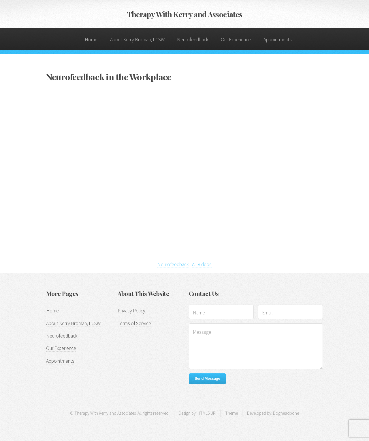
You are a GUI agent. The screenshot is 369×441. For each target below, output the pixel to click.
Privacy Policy (131, 310)
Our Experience (236, 39)
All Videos (202, 264)
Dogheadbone (286, 413)
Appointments (277, 39)
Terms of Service (134, 323)
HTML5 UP (206, 413)
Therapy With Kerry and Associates (184, 14)
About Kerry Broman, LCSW (137, 39)
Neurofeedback (192, 39)
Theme (231, 413)
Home (91, 39)
